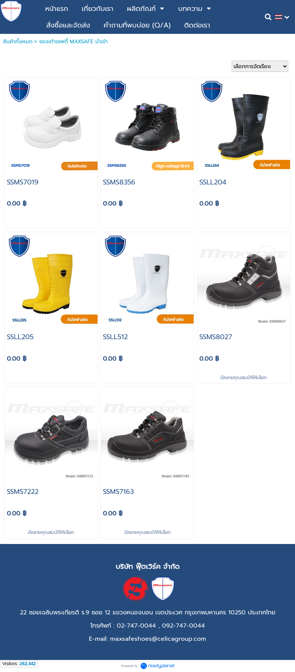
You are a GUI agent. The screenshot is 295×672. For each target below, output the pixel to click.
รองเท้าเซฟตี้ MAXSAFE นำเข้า (73, 42)
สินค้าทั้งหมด (17, 42)
